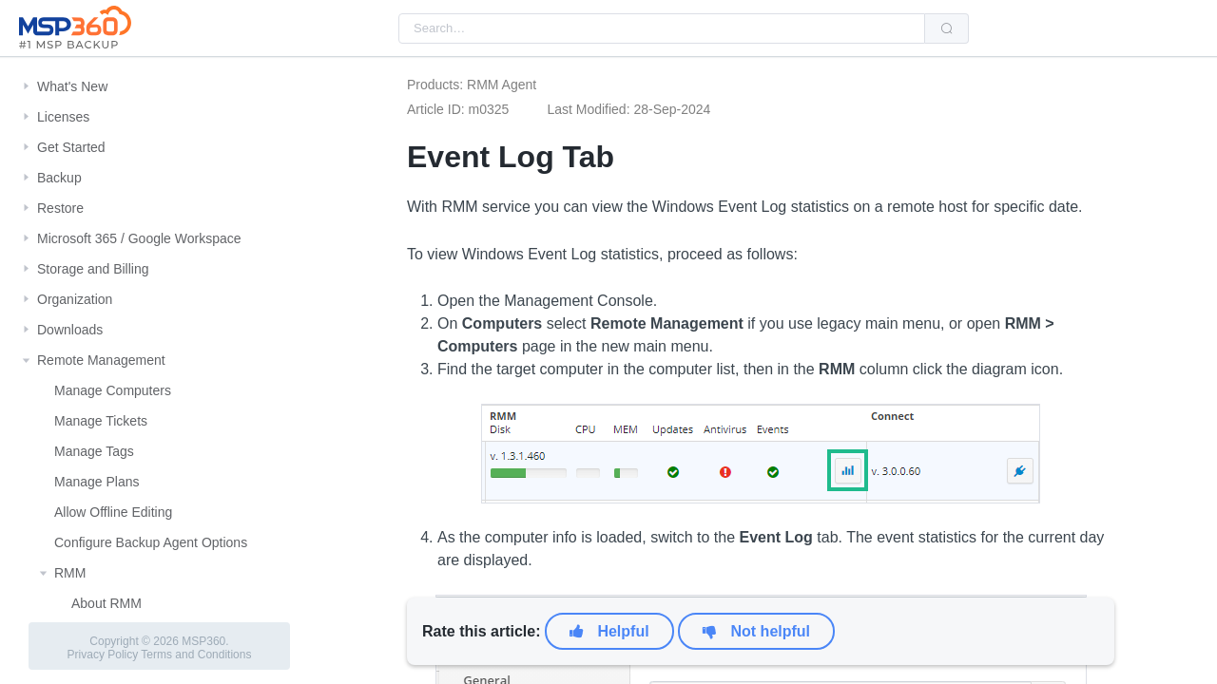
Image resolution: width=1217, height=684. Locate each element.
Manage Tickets (100, 420)
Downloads (70, 329)
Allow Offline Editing (113, 512)
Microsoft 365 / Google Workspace (139, 238)
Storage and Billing (93, 268)
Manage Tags (94, 451)
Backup (59, 177)
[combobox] (661, 28)
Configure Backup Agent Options (150, 542)
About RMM (106, 603)
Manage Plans (97, 481)
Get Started (71, 147)
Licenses (63, 116)
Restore (60, 208)
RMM (70, 572)
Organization (74, 299)
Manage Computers (112, 390)
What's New (72, 86)
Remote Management (101, 360)
